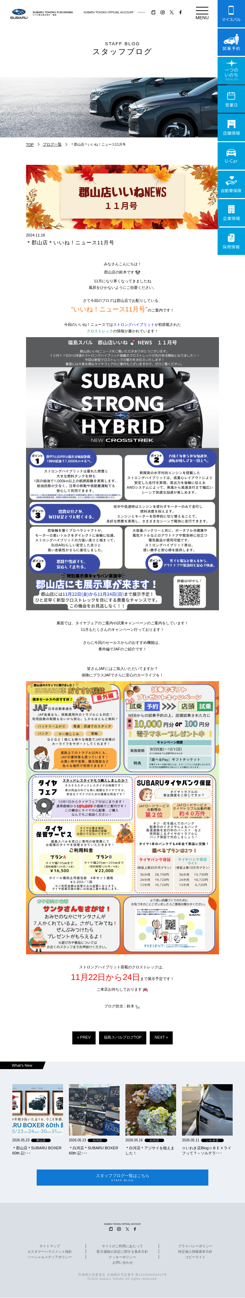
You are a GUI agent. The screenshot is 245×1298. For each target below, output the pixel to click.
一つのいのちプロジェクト (231, 70)
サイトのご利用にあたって (122, 1246)
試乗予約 (231, 42)
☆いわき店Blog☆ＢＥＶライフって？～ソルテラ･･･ (206, 1150)
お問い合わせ (122, 1263)
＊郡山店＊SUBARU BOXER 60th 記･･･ (37, 1150)
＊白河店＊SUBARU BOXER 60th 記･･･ (93, 1150)
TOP (30, 145)
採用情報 (231, 241)
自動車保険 (231, 184)
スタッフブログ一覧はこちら (122, 1178)
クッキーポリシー (122, 1257)
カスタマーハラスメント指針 (49, 1252)
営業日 (231, 99)
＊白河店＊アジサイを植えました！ (149, 1150)
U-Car (231, 156)
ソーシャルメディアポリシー (49, 1257)
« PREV (84, 1037)
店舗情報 (231, 127)
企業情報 (231, 212)
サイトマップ (49, 1246)
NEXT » (161, 1037)
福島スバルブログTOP (123, 1037)
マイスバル (231, 13)
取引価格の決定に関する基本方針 (122, 1252)
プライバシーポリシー (195, 1246)
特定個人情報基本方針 (195, 1252)
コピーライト (195, 1257)
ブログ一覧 (52, 144)
